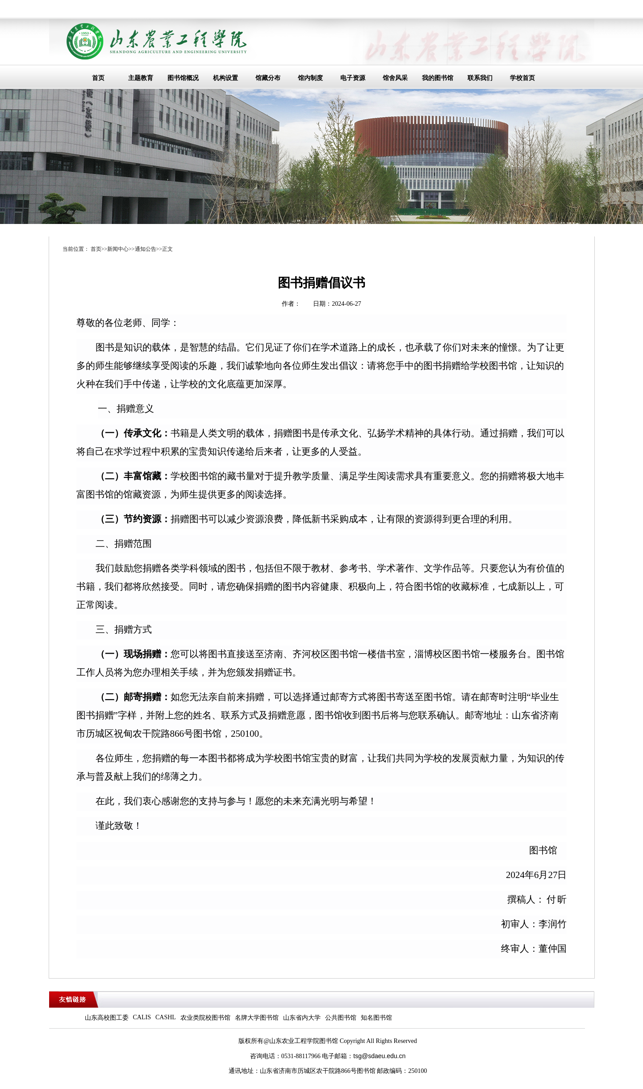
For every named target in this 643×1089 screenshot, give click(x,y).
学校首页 (522, 78)
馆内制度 (310, 78)
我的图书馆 (437, 78)
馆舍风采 (395, 78)
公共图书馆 (340, 1017)
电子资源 (352, 78)
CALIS (142, 1017)
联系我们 (480, 78)
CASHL (165, 1017)
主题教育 (140, 78)
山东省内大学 (302, 1017)
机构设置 (225, 78)
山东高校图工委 (107, 1017)
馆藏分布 (267, 78)
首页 (98, 78)
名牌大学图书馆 (257, 1017)
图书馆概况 (183, 78)
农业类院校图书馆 (205, 1017)
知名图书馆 (376, 1017)
